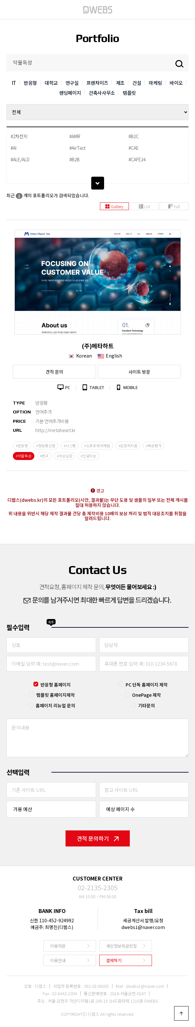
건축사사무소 (102, 92)
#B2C (134, 136)
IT (14, 82)
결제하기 (113, 960)
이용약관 (58, 946)
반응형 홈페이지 (55, 684)
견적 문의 (54, 371)
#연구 (44, 455)
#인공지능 (88, 455)
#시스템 (70, 445)
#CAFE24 (137, 159)
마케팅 (155, 82)
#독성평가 (154, 445)
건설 (136, 82)
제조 (120, 82)
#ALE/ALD (20, 159)
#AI (13, 148)
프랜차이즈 (97, 82)
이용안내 (58, 960)
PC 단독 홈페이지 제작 (147, 684)
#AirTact (77, 148)
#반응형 (22, 445)
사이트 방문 (139, 371)
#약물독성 (23, 455)
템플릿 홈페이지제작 (55, 695)
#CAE (134, 148)
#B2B (74, 159)
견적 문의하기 (98, 838)
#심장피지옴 (128, 445)
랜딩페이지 (70, 92)
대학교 (51, 82)
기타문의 (146, 705)
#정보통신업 (45, 445)
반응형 (30, 82)
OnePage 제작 (146, 695)
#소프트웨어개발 (97, 445)
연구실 (72, 82)
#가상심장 (65, 455)
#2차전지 (19, 136)
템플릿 (129, 92)
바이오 (176, 82)
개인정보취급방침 (121, 946)
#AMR (74, 136)
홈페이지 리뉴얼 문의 (55, 705)
